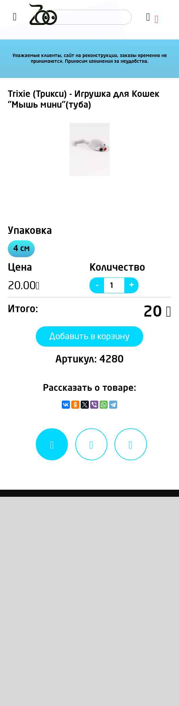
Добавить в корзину (89, 336)
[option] (90, 149)
